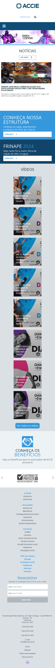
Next (53, 37)
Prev (1, 37)
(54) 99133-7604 (27, 635)
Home (27, 647)
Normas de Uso (27, 657)
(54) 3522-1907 (27, 622)
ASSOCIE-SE (25, 17)
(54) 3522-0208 (27, 627)
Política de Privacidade (27, 653)
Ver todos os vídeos (27, 425)
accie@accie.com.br (27, 642)
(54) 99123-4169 (27, 631)
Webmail (27, 650)
